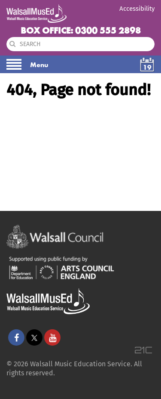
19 (147, 67)
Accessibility (137, 8)
